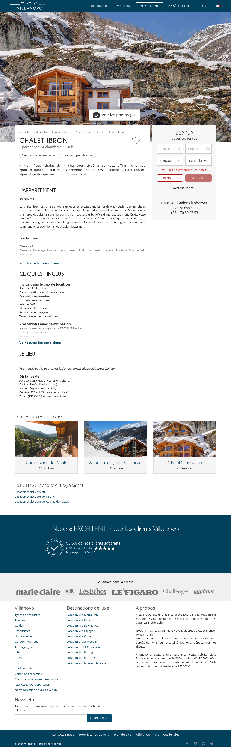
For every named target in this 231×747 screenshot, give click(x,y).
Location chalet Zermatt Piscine (35, 496)
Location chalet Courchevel (84, 647)
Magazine (124, 6)
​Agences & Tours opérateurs (33, 684)
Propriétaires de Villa (94, 734)
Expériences (22, 631)
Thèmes (20, 620)
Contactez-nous (149, 6)
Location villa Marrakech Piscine (87, 663)
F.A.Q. (18, 663)
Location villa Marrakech (82, 615)
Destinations (101, 6)
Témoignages (23, 647)
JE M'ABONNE (99, 718)
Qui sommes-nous (26, 642)
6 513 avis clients (79, 548)
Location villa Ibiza (78, 620)
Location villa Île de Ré (81, 658)
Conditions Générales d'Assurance (36, 679)
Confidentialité (24, 668)
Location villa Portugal (81, 652)
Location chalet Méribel (82, 642)
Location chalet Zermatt (30, 492)
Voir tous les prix (184, 188)
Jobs (17, 652)
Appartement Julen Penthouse (115, 462)
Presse (19, 658)
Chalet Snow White (185, 462)
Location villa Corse (79, 636)
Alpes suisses (84, 132)
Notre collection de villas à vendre (36, 690)
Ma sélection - (180, 6)
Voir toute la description (40, 263)
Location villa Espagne (81, 631)
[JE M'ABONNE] (51, 718)
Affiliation (143, 734)
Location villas (40, 132)
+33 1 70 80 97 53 (184, 212)
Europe (56, 132)
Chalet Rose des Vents (46, 462)
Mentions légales (167, 734)
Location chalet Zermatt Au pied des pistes (42, 501)
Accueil (23, 132)
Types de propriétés (27, 615)
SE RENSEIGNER (170, 178)
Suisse (68, 132)
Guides (19, 625)
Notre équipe (23, 636)
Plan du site (122, 734)
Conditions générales (28, 674)
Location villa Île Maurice (82, 625)
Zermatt (100, 132)
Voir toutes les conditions (41, 342)
